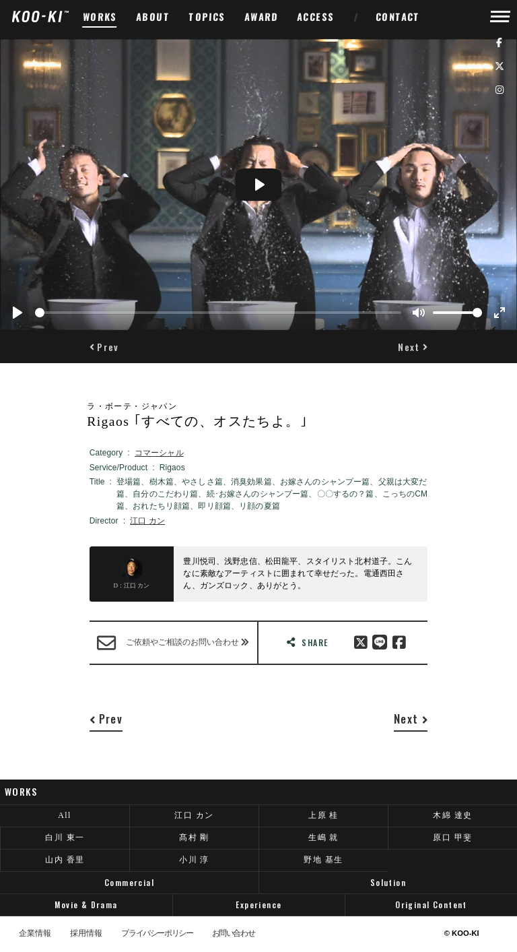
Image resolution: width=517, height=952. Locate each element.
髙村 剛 (194, 837)
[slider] (218, 312)
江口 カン (147, 521)
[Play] (17, 312)
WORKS (100, 16)
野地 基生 (323, 859)
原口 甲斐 (452, 837)
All (64, 815)
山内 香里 (64, 859)
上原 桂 (323, 815)
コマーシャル (159, 452)
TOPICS (207, 16)
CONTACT (398, 16)
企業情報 (35, 934)
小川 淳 (194, 859)
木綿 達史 (452, 815)
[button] (104, 347)
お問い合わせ (233, 934)
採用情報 (86, 934)
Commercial (129, 882)
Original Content (431, 904)
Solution (388, 882)
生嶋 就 (323, 837)
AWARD (261, 16)
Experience (258, 904)
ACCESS (316, 16)
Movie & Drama (86, 904)
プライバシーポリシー (157, 934)
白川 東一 (64, 837)
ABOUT (153, 16)
